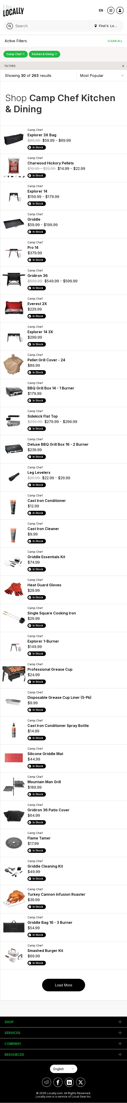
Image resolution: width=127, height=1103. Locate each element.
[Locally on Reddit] (46, 1082)
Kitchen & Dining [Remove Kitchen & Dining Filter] (44, 54)
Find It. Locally (107, 26)
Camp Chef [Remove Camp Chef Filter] (15, 54)
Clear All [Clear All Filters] (114, 41)
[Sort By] (102, 75)
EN (101, 10)
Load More (63, 985)
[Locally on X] (80, 1082)
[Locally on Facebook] (57, 1082)
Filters (10, 66)
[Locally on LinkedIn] (69, 1082)
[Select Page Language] (63, 1069)
